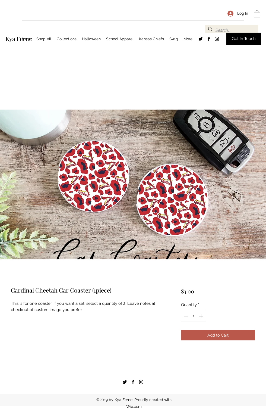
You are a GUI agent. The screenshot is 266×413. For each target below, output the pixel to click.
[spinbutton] (193, 316)
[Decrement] (185, 316)
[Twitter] (200, 39)
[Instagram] (217, 39)
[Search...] (231, 30)
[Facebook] (208, 39)
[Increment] (201, 316)
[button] (257, 13)
